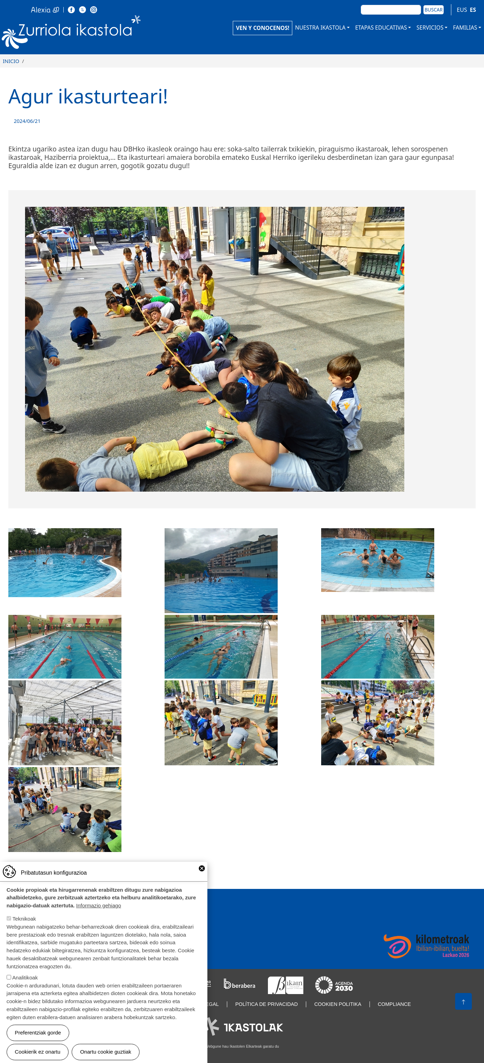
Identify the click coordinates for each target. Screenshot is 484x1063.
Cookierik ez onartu (38, 1054)
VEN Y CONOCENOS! (262, 28)
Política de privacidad (266, 1004)
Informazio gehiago (98, 907)
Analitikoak (25, 980)
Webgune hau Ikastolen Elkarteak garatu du (242, 1046)
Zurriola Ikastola (87, 34)
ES (473, 10)
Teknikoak (24, 921)
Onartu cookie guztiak (105, 1054)
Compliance (394, 1004)
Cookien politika (337, 1004)
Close (202, 870)
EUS (462, 10)
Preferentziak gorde (38, 1035)
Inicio (11, 60)
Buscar (434, 9)
